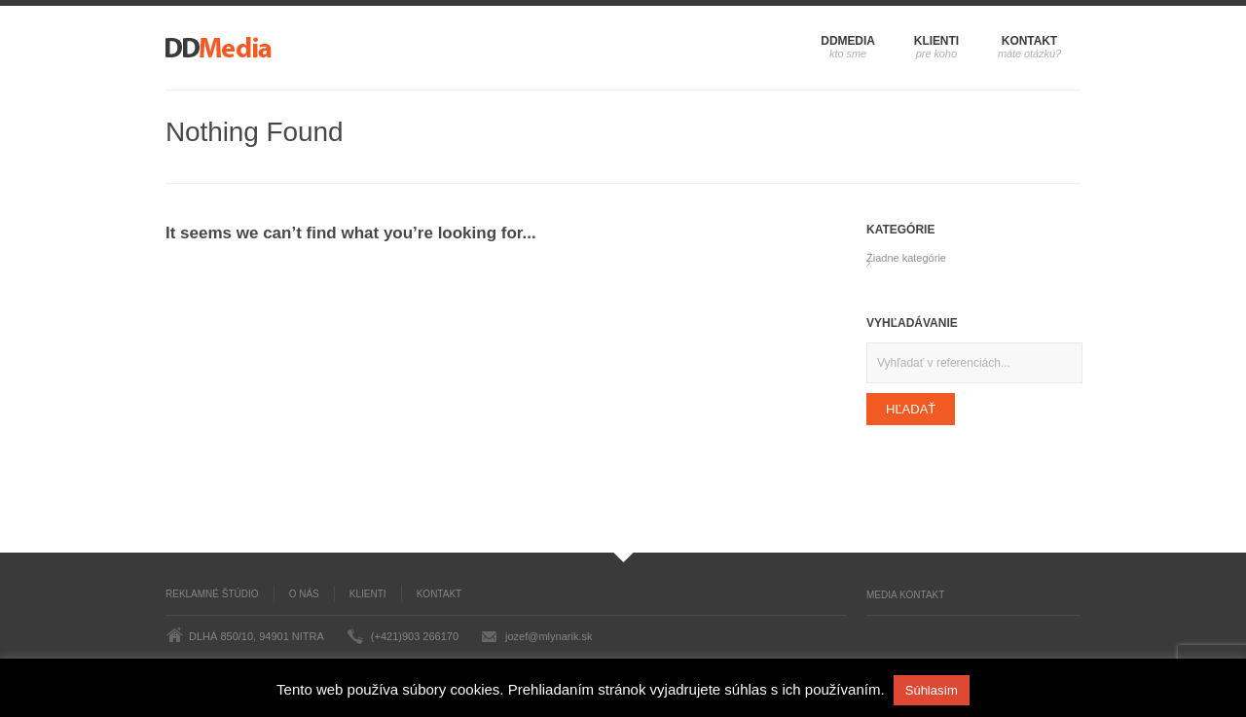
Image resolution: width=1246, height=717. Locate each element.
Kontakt (1029, 41)
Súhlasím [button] (931, 690)
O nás (304, 594)
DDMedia (847, 41)
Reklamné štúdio (212, 594)
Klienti (936, 41)
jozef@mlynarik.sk (548, 636)
